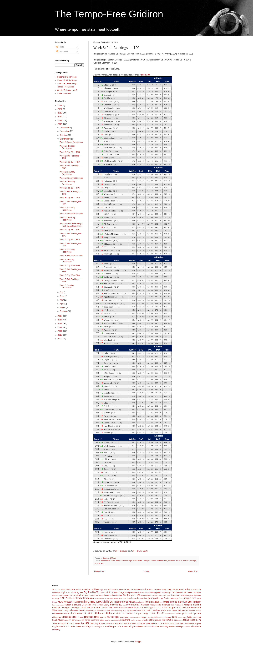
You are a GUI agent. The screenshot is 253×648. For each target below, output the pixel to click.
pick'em (197, 613)
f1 (60, 598)
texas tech (68, 623)
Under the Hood (64, 93)
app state (103, 590)
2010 (60, 335)
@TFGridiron (121, 551)
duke (173, 595)
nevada (185, 561)
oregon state (149, 613)
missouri (186, 607)
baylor (64, 592)
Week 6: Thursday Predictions (67, 147)
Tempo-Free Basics (65, 87)
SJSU (189, 617)
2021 (60, 109)
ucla (121, 623)
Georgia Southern (150, 561)
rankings (192, 561)
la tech (68, 605)
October (63, 135)
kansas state (162, 561)
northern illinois (195, 610)
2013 (60, 324)
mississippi (148, 608)
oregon (138, 613)
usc (157, 623)
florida (79, 598)
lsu (120, 604)
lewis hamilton (97, 605)
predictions (68, 616)
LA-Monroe (86, 605)
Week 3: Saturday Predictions (67, 250)
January (63, 311)
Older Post (192, 571)
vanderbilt (189, 624)
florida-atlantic (100, 598)
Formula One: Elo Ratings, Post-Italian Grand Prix (71, 224)
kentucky (197, 602)
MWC (60, 610)
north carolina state (156, 610)
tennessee (178, 620)
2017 (60, 120)
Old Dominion (128, 613)
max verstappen (177, 605)
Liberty (106, 605)
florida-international (111, 598)
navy (66, 610)
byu (169, 592)
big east (79, 592)
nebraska (73, 610)
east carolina (181, 595)
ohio (79, 613)
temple (169, 620)
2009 (60, 339)
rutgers (144, 617)
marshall (171, 561)
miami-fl (179, 561)
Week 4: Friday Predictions (71, 214)
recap (122, 617)
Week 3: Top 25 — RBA (70, 275)
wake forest (76, 627)
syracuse (157, 620)
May (62, 300)
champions (56, 595)
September (65, 139)
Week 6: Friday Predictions (71, 142)
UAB (112, 624)
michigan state (78, 607)
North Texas (172, 610)
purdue (103, 617)
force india (122, 598)
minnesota (137, 607)
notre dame (70, 613)
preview (80, 617)
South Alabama (59, 620)
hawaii (60, 602)
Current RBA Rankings (67, 80)
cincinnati (74, 595)
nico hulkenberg (116, 610)
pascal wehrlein (175, 613)
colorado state (116, 595)
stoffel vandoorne (137, 620)
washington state (114, 626)
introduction (139, 602)
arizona (127, 590)
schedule (151, 617)
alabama (76, 589)
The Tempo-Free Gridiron (109, 14)
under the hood (143, 624)
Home (146, 571)
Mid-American (94, 607)
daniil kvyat (166, 595)
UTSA (182, 624)
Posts (60, 47)
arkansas (148, 589)
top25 (85, 623)
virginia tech (99, 563)
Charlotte (64, 595)
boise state (105, 592)
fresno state (142, 598)
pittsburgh (56, 617)
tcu (163, 620)
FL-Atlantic (70, 598)
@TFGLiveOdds (139, 551)
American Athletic (90, 589)
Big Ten (88, 592)
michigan (65, 607)
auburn (188, 589)
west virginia (130, 626)
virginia (198, 624)
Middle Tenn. (107, 608)
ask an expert (178, 590)
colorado (106, 595)
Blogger (138, 642)
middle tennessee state (122, 608)
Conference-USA (132, 595)
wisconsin (196, 626)
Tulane (102, 624)
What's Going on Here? (67, 90)
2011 (60, 331)
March (63, 307)
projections (91, 616)
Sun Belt (147, 620)
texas (186, 620)
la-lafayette (76, 605)
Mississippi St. (158, 608)
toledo (78, 624)
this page (145, 75)
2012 (60, 327)
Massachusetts (155, 605)
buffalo (164, 592)
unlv (153, 624)
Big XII (95, 592)
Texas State (57, 624)
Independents (121, 601)
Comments (62, 52)
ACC (54, 589)
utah (162, 623)
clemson (83, 595)
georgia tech (189, 598)
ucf (116, 623)
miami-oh (56, 608)
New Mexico (91, 610)
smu (199, 617)
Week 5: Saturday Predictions (67, 173)
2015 (60, 316)
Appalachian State (108, 561)
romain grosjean (134, 617)
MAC (128, 605)
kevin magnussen (58, 605)
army (118, 561)
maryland (145, 605)
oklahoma (99, 613)
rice (126, 617)
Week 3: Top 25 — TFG (70, 265)
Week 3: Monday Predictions (67, 260)
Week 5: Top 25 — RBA (70, 198)
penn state (187, 613)
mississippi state (172, 607)
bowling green (155, 592)
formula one (131, 598)
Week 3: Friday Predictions (71, 255)
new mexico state (103, 610)
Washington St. (99, 627)
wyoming (56, 629)
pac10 (168, 613)
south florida (84, 620)
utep (177, 624)
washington (87, 626)
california (182, 592)
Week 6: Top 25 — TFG (70, 152)
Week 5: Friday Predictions (71, 178)
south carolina (72, 620)
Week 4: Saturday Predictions (67, 208)
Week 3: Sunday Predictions (67, 286)
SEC (174, 617)
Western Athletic (144, 627)
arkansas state (159, 590)
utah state (169, 624)
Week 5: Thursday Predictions (67, 183)
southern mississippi (113, 620)
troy (96, 624)
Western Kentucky (160, 627)
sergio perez (182, 617)
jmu (161, 602)
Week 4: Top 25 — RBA (70, 239)
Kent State (187, 602)
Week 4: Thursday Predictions (67, 218)
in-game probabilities (98, 601)
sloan (195, 617)
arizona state (136, 590)
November (65, 131)
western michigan (176, 627)
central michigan (194, 592)
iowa (147, 601)
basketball (56, 592)
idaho (75, 602)
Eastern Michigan (194, 595)
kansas (166, 602)
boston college (126, 561)
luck (124, 605)
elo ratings (55, 598)
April (62, 304)
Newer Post (99, 571)
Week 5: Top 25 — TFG (70, 188)
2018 (60, 117)
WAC (68, 627)
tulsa (108, 624)
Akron (68, 590)
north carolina (139, 610)
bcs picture (72, 592)
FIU (63, 598)
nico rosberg (128, 610)
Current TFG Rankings (67, 77)
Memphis (188, 605)
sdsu (156, 617)
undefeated (130, 623)
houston (68, 601)
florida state (137, 561)
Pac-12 (161, 613)
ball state (197, 590)
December (65, 127)
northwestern (57, 613)
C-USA (175, 592)
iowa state (154, 602)
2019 (60, 113)
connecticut (146, 595)
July (62, 292)
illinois (81, 602)
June (62, 296)
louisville (114, 604)
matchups (166, 605)
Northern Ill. (183, 610)
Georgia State (177, 598)
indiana (132, 602)
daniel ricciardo (157, 595)
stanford (125, 620)
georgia (152, 598)
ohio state (88, 613)
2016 (60, 124)
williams (187, 627)
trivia (92, 624)
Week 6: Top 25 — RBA (70, 162)
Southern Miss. (97, 620)
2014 (60, 320)
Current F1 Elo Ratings (67, 83)
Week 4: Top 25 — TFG (70, 230)
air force (61, 590)
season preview (165, 617)
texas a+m (195, 620)
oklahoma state (113, 613)
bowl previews (131, 592)
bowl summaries (143, 592)
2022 (60, 105)
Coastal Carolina (95, 595)
